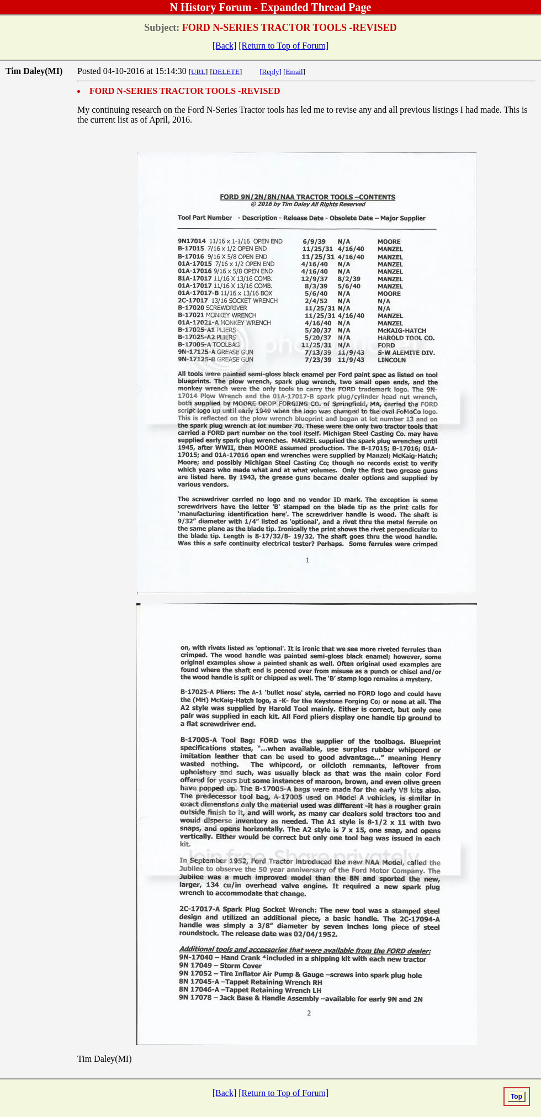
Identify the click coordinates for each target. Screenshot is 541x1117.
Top (516, 1096)
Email (294, 71)
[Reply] (270, 71)
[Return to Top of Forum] (283, 45)
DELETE (226, 71)
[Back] (225, 45)
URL (198, 71)
